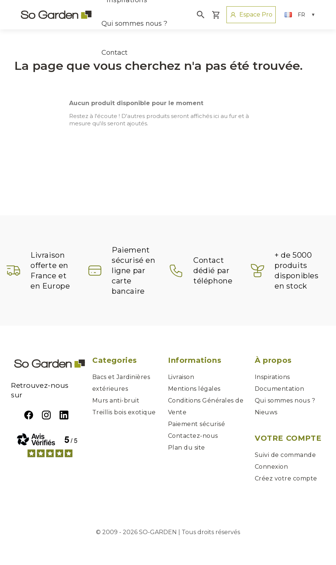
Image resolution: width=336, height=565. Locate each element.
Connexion (271, 466)
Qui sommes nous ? (134, 23)
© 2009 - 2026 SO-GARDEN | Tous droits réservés (168, 532)
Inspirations (272, 376)
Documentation (279, 388)
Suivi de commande (285, 454)
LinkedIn (64, 415)
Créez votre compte (286, 478)
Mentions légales (194, 388)
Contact (114, 53)
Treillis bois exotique (124, 412)
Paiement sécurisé (196, 424)
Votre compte (288, 438)
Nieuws (266, 412)
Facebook (29, 415)
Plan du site (186, 447)
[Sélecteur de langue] (300, 15)
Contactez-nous (193, 435)
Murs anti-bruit (115, 400)
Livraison (181, 376)
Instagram (46, 415)
